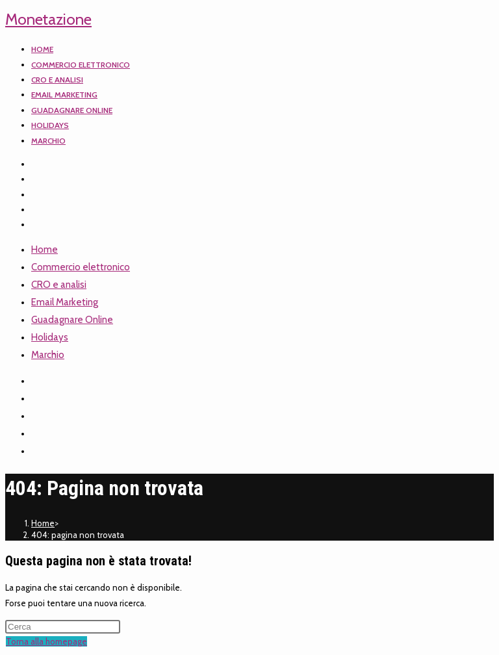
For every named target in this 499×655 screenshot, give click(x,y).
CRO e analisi (58, 284)
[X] (39, 164)
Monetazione (48, 19)
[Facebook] (39, 179)
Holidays (49, 337)
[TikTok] (39, 224)
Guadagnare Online (72, 320)
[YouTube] (39, 209)
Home (44, 249)
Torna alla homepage (46, 641)
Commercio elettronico (80, 267)
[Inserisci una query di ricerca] (62, 627)
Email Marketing (64, 302)
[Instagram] (39, 195)
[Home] (43, 523)
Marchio (47, 355)
